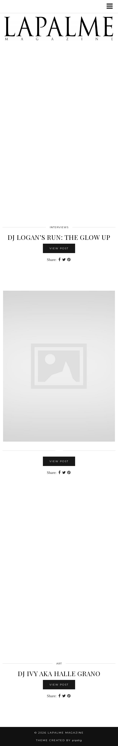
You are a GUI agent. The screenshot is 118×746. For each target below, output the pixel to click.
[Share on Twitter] (63, 260)
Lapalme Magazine (66, 732)
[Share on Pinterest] (68, 260)
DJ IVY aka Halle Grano (59, 673)
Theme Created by (59, 740)
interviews (59, 227)
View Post (59, 248)
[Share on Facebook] (59, 260)
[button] (111, 6)
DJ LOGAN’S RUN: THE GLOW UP (59, 237)
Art (59, 663)
